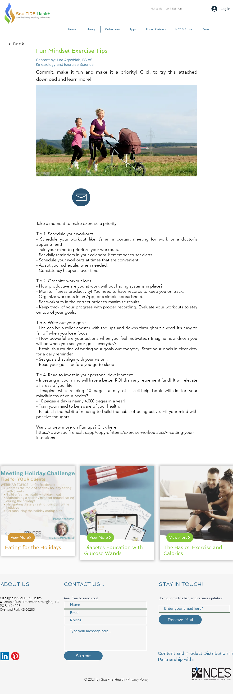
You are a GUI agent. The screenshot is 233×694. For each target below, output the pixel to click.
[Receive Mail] (180, 619)
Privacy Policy (138, 679)
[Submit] (83, 655)
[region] (38, 511)
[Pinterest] (15, 656)
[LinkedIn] (4, 656)
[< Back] (16, 44)
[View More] (21, 537)
